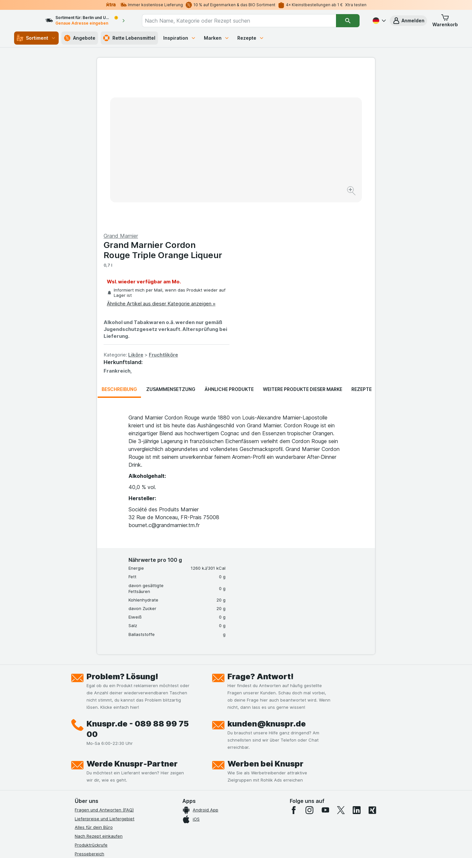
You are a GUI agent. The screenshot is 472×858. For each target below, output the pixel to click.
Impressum (86, 739)
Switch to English (248, 818)
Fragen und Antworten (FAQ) (104, 652)
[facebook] (294, 652)
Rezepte (250, 38)
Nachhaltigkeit (89, 757)
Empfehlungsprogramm (98, 765)
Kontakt (82, 704)
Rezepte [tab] (361, 231)
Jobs (80, 713)
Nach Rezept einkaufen (99, 678)
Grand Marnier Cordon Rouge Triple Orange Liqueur (302, 92)
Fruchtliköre (302, 197)
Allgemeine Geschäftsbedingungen (111, 730)
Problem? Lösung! (122, 518)
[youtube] (325, 652)
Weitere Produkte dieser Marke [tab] (302, 231)
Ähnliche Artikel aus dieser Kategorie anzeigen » (300, 146)
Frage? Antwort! (260, 518)
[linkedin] (357, 652)
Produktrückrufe (91, 687)
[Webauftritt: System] (203, 844)
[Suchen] (348, 20)
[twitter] (341, 652)
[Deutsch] (378, 20)
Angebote (79, 38)
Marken (216, 38)
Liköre (274, 197)
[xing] (372, 652)
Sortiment (36, 38)
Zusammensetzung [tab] (170, 231)
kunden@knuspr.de (266, 566)
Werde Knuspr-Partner (132, 606)
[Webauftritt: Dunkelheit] (265, 844)
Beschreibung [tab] (119, 231)
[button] (408, 20)
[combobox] (245, 20)
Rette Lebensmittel (129, 38)
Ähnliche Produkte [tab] (229, 231)
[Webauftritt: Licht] (232, 844)
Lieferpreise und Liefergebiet (104, 660)
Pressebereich (89, 695)
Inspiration (179, 38)
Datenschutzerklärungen (100, 722)
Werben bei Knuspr (265, 606)
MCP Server (87, 774)
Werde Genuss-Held (95, 748)
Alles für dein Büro (94, 669)
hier (184, 801)
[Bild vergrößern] (213, 170)
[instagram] (309, 652)
